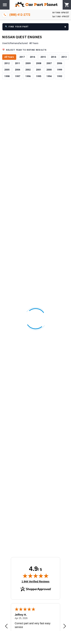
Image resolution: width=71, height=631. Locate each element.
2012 (7, 63)
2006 (59, 63)
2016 (32, 57)
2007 (49, 63)
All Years (9, 57)
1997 (17, 76)
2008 (38, 63)
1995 (38, 76)
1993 (59, 76)
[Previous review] (6, 626)
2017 (22, 57)
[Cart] (67, 5)
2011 (17, 63)
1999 (59, 69)
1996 (28, 76)
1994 (49, 76)
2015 (43, 57)
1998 (7, 76)
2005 (7, 69)
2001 (38, 69)
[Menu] (5, 5)
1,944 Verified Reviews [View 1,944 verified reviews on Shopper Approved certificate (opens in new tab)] (35, 581)
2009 (28, 63)
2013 (64, 57)
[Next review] (65, 626)
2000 (49, 69)
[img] (36, 575)
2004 (17, 69)
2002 (28, 69)
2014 (53, 57)
